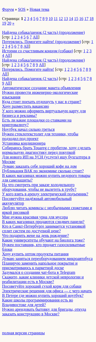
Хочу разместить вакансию (25, 106)
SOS (21, 9)
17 (86, 18)
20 (9, 23)
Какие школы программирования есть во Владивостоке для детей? (37, 302)
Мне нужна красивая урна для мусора (35, 217)
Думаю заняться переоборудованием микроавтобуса (47, 258)
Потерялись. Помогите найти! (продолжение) (41, 41)
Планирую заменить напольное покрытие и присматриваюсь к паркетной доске (40, 265)
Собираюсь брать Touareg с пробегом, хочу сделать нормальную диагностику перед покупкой (46, 150)
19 (4, 23)
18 (91, 18)
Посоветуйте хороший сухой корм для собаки (41, 286)
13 (66, 18)
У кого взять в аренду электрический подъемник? (45, 194)
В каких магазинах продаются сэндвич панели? (43, 221)
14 (71, 18)
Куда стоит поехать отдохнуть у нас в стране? (41, 101)
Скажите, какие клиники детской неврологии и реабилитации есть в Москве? (43, 279)
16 (81, 18)
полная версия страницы (23, 333)
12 (61, 18)
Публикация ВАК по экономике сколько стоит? (43, 171)
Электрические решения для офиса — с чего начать (47, 291)
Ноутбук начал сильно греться (28, 129)
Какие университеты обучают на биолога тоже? (43, 240)
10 (51, 18)
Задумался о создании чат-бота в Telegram (38, 272)
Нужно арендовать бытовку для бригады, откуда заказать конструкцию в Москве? (44, 311)
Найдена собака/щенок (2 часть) (30, 78)
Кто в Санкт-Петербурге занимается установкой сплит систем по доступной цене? (44, 228)
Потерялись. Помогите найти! (28, 69)
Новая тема (39, 9)
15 (76, 18)
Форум (8, 9)
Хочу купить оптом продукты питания (35, 254)
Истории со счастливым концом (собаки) (37, 51)
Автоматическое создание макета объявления (41, 88)
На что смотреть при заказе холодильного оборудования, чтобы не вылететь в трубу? (39, 187)
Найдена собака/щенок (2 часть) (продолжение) (43, 32)
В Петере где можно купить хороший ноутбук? (42, 295)
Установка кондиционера (24, 143)
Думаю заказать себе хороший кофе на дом (39, 166)
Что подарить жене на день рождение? (35, 235)
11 (56, 18)
